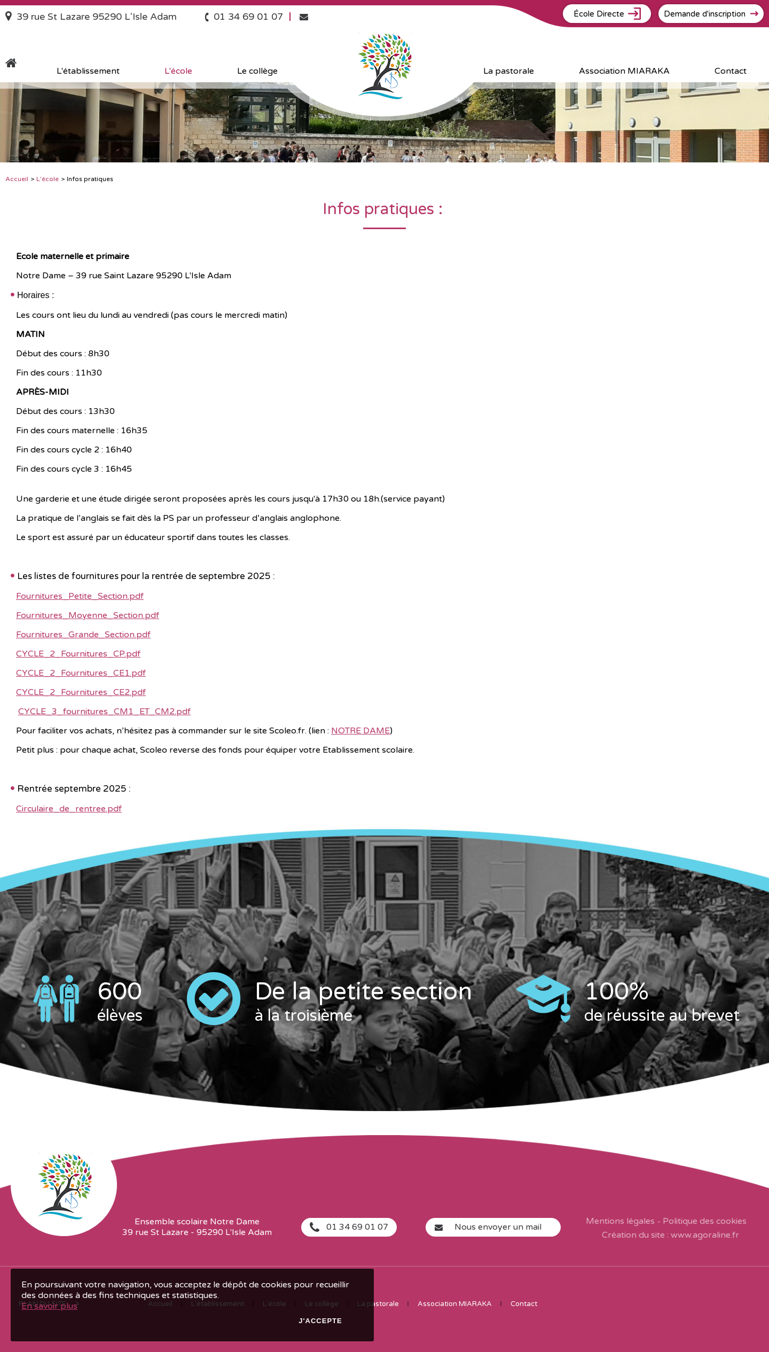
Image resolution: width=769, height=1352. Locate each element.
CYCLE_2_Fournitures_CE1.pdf (81, 673)
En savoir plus (49, 1306)
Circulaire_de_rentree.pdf (69, 808)
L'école (47, 179)
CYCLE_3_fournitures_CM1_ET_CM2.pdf (104, 711)
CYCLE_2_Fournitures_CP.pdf (78, 653)
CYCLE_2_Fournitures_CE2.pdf (81, 692)
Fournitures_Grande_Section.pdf (83, 634)
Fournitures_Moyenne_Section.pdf (87, 615)
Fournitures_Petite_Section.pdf (80, 596)
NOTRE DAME (360, 730)
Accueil (16, 179)
